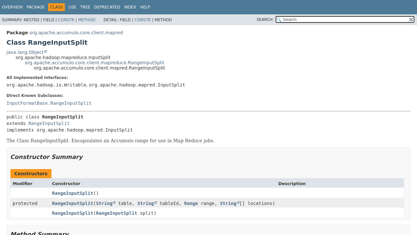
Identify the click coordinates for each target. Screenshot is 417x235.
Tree (85, 7)
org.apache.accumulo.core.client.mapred (76, 32)
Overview (12, 7)
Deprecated (107, 7)
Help (145, 7)
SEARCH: (265, 19)
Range (191, 203)
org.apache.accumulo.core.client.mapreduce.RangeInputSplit (94, 62)
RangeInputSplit (48, 123)
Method (86, 20)
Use (72, 7)
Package (36, 7)
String (104, 203)
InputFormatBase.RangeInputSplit (49, 103)
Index (130, 7)
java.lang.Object (25, 52)
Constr (66, 20)
